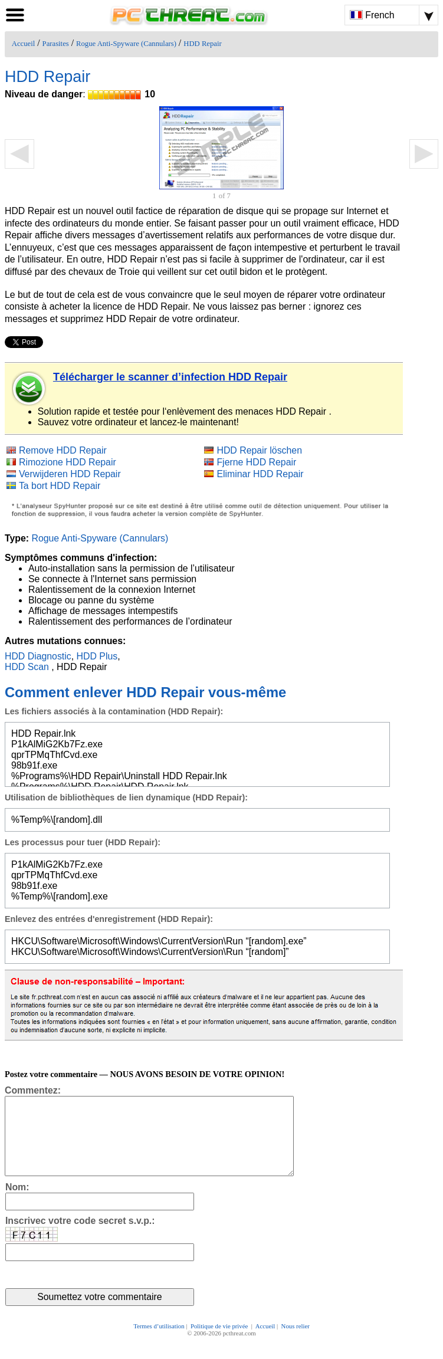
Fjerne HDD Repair (256, 462)
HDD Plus (97, 656)
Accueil (23, 44)
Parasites (55, 44)
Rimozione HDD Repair (67, 462)
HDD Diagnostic (38, 656)
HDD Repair (202, 44)
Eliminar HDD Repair (259, 474)
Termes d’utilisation (159, 1342)
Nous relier (295, 1342)
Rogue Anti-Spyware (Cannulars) (126, 44)
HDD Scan (27, 667)
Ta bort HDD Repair (59, 486)
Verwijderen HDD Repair (70, 474)
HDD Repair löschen (259, 450)
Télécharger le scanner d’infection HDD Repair (170, 377)
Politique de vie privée (220, 1342)
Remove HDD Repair (63, 450)
